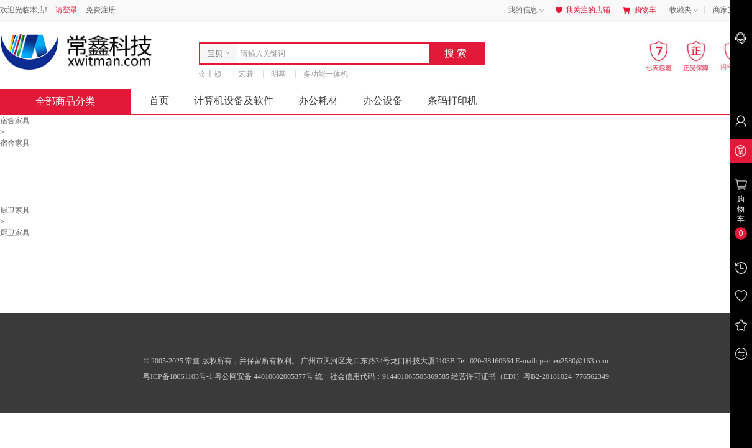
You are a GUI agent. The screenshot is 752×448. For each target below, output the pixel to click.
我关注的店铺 (581, 10)
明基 (278, 74)
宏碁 (246, 74)
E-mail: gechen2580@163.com (561, 361)
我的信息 (527, 11)
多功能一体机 (325, 74)
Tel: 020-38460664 (486, 361)
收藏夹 (684, 11)
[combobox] (329, 53)
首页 (159, 100)
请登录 (66, 10)
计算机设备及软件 (233, 100)
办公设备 (383, 100)
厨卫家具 (15, 210)
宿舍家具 (15, 120)
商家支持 (732, 11)
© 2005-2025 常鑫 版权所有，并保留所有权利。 (221, 361)
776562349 (591, 376)
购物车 (639, 10)
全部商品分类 (75, 101)
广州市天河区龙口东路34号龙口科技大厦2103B (379, 361)
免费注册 (101, 10)
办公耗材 (318, 100)
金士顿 (210, 74)
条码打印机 (452, 100)
